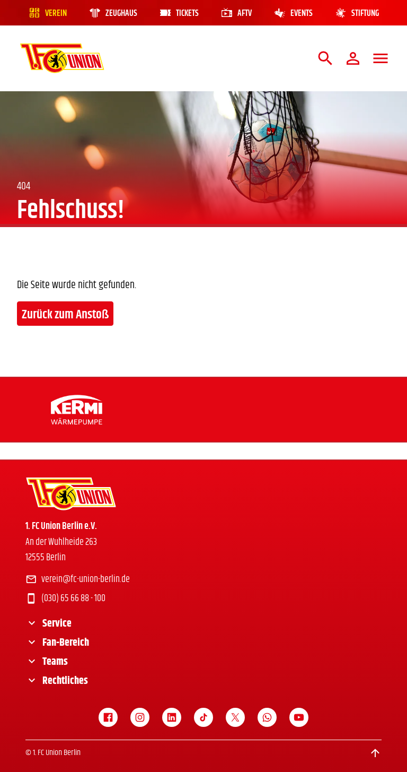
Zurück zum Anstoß (65, 314)
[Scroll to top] (375, 753)
